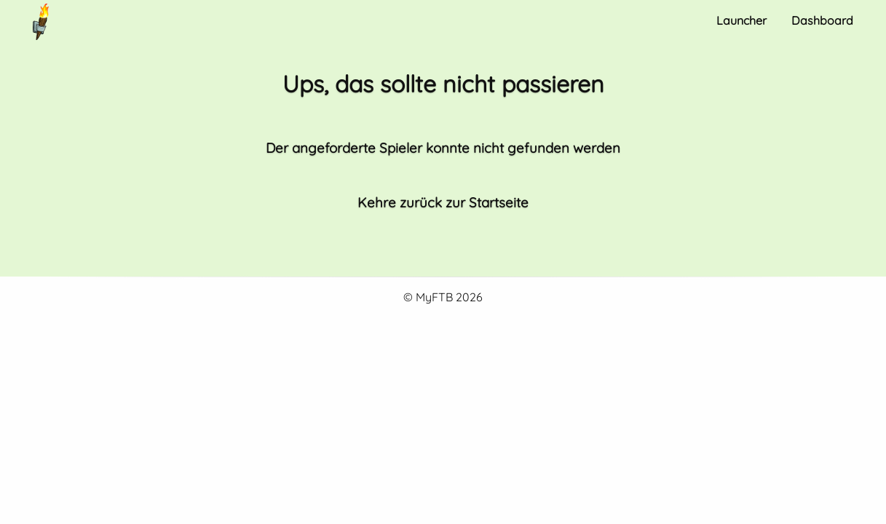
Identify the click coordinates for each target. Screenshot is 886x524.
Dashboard (822, 20)
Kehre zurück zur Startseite (443, 202)
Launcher (741, 20)
